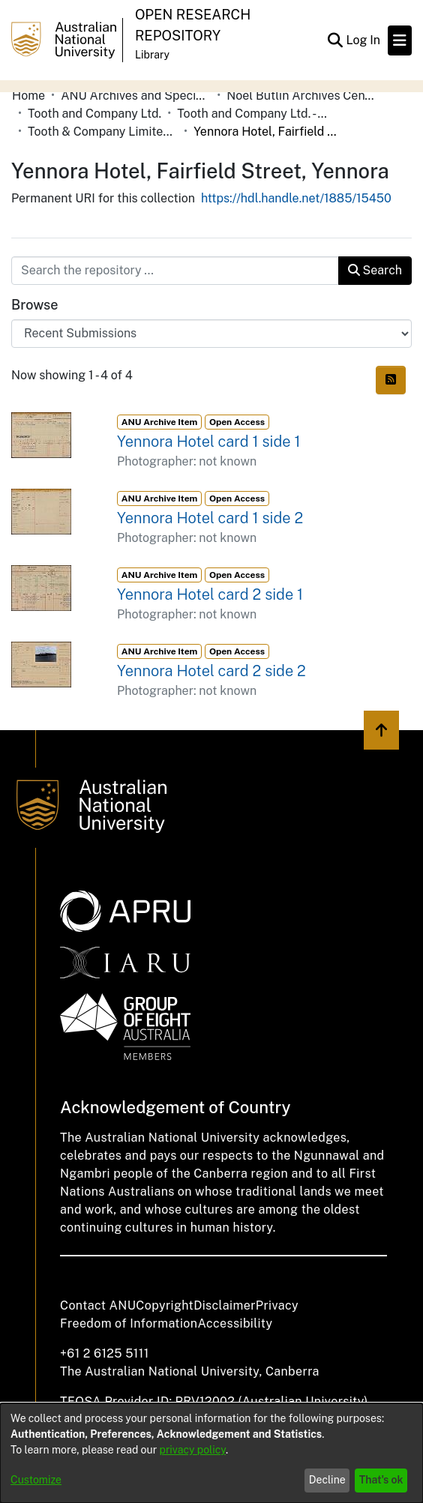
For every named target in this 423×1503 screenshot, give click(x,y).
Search (375, 270)
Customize (36, 1480)
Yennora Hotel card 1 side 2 (210, 518)
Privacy (277, 1305)
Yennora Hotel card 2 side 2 (211, 671)
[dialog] (211, 1453)
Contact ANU (98, 1305)
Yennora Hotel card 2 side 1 (210, 594)
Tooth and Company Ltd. (94, 113)
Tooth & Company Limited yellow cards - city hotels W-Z (103, 131)
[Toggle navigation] (400, 40)
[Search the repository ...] (175, 270)
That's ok (381, 1480)
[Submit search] (335, 40)
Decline (327, 1480)
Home (28, 95)
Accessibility (234, 1323)
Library (152, 55)
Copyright (165, 1305)
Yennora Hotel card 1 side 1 (208, 442)
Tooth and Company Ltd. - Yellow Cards (252, 113)
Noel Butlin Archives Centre (301, 95)
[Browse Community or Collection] (211, 333)
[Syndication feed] (391, 380)
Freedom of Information (128, 1323)
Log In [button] (364, 40)
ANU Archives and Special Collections (136, 95)
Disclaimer (225, 1305)
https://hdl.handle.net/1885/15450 (296, 198)
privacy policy (193, 1450)
